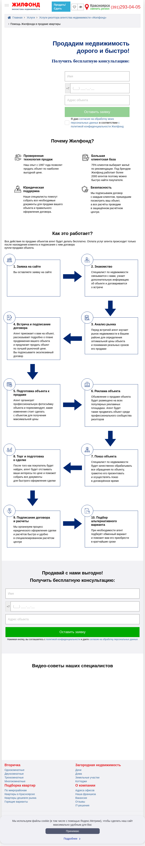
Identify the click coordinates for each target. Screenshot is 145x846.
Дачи (78, 769)
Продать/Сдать (60, 6)
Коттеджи (81, 781)
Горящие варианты (16, 801)
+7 (67, 88)
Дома (78, 773)
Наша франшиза (85, 794)
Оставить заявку (97, 112)
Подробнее (72, 838)
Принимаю (72, 831)
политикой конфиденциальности (63, 639)
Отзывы (80, 801)
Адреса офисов (84, 790)
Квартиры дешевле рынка (20, 797)
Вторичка (12, 765)
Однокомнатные (14, 769)
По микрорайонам (16, 790)
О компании (85, 785)
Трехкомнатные (14, 777)
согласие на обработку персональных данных (113, 639)
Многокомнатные (15, 781)
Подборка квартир (20, 785)
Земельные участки (87, 777)
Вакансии (81, 797)
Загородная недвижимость (98, 765)
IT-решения (82, 805)
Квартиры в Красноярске (20, 794)
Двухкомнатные (14, 773)
